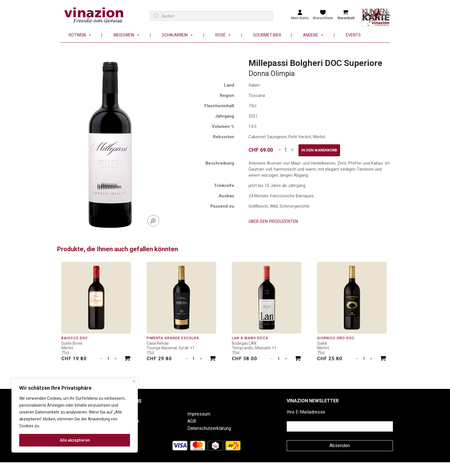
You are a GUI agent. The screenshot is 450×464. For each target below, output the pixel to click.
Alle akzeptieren (75, 440)
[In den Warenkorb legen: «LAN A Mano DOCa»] (298, 359)
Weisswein (126, 35)
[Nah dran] (134, 381)
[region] (74, 416)
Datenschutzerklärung (209, 428)
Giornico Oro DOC (335, 338)
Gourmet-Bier (267, 35)
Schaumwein (177, 35)
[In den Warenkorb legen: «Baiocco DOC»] (128, 359)
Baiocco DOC (74, 338)
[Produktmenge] (285, 150)
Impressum (198, 414)
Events (353, 35)
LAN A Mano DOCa (250, 338)
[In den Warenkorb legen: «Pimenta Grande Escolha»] (213, 359)
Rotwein (80, 35)
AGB (191, 421)
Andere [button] (313, 35)
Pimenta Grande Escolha (173, 338)
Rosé (223, 35)
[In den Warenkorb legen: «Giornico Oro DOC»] (383, 359)
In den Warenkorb (319, 150)
